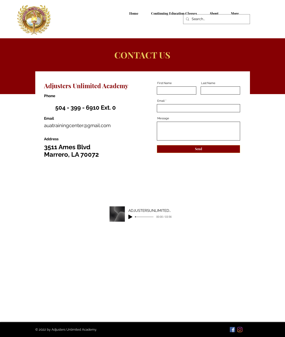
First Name (164, 83)
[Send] (198, 149)
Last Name (208, 83)
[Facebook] (232, 329)
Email (161, 100)
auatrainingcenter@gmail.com (77, 125)
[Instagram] (240, 329)
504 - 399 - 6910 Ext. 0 (85, 107)
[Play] (130, 217)
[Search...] (216, 19)
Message (163, 118)
